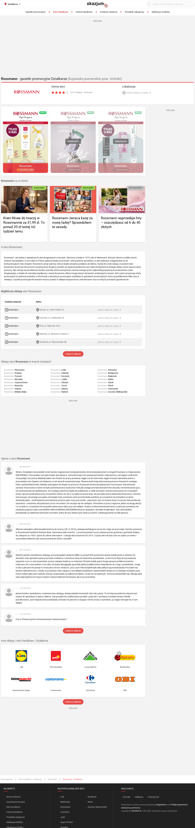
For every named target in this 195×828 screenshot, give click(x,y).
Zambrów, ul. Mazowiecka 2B (52, 342)
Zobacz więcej (73, 354)
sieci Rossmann (21, 291)
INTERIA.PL (137, 811)
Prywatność (153, 797)
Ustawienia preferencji (130, 808)
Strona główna (7, 779)
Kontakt (126, 797)
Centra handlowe (14, 812)
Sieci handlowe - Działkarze (30, 779)
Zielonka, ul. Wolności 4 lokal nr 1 (54, 334)
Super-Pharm (66, 822)
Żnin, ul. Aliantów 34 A (49, 325)
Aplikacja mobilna (14, 822)
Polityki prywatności (179, 805)
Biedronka (65, 802)
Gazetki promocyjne (15, 802)
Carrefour (64, 812)
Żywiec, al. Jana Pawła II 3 (51, 309)
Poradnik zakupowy (15, 817)
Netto (90, 802)
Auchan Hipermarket (97, 807)
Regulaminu (161, 805)
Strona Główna (13, 797)
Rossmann (52, 779)
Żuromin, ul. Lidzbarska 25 (51, 317)
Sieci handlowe (13, 807)
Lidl (62, 797)
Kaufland (92, 797)
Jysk (62, 817)
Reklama (139, 797)
